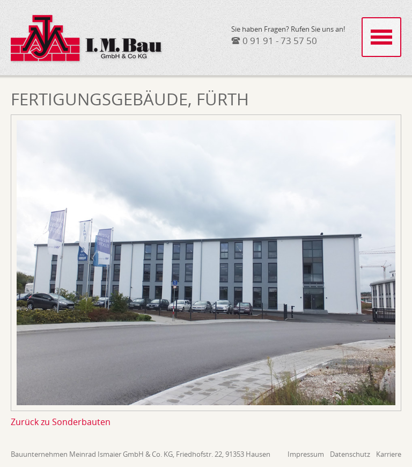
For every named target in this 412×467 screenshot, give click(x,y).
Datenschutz (350, 454)
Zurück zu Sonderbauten (61, 422)
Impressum (306, 454)
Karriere (388, 454)
